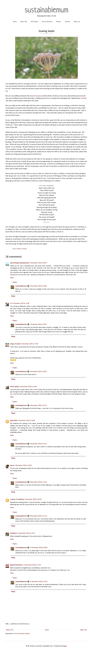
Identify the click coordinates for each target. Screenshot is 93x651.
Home (15, 21)
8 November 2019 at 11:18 (38, 482)
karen (12, 465)
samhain (24, 249)
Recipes (58, 21)
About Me (23, 21)
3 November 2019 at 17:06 (29, 344)
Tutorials (67, 21)
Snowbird (13, 533)
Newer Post (10, 630)
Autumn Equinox (35, 96)
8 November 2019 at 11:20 (38, 516)
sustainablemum (46, 10)
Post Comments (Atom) (22, 633)
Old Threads (34, 21)
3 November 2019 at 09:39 (38, 263)
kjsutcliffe (13, 420)
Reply (12, 278)
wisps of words (15, 344)
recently (83, 98)
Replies (15, 282)
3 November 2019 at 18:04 (38, 286)
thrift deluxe (14, 386)
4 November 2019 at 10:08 (26, 420)
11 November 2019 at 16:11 (26, 533)
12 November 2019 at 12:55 (32, 565)
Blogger (64, 646)
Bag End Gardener (16, 565)
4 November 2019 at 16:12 (38, 444)
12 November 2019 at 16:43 (38, 581)
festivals (19, 249)
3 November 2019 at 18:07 (38, 324)
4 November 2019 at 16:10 (38, 405)
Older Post (83, 630)
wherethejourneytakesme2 (19, 263)
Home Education (47, 21)
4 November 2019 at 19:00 (23, 465)
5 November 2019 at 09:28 (33, 499)
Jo (11, 303)
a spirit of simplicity (17, 499)
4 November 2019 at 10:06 (28, 386)
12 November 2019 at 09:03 (38, 547)
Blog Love (77, 21)
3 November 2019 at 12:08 (20, 303)
